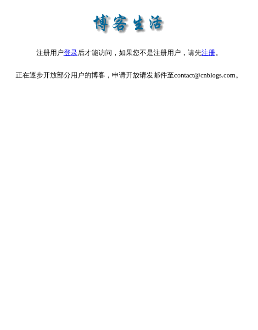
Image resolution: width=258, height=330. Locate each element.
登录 (71, 52)
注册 (208, 52)
